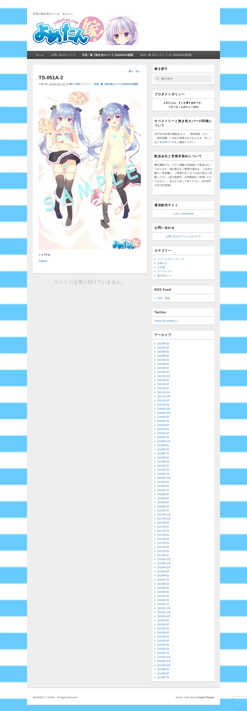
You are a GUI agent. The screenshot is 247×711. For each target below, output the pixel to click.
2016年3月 (163, 596)
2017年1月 (163, 555)
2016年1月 (163, 604)
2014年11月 (164, 661)
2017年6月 (163, 534)
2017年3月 (163, 547)
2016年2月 (163, 600)
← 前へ (129, 71)
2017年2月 (163, 551)
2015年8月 (163, 624)
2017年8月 (163, 526)
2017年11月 (164, 514)
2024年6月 (163, 355)
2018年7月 (163, 490)
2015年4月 (163, 640)
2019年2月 (163, 469)
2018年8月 (163, 486)
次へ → (139, 71)
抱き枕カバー (164, 275)
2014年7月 (163, 677)
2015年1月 (163, 652)
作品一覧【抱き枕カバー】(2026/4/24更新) (108, 54)
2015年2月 (163, 648)
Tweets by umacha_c (166, 320)
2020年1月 (163, 437)
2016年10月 (164, 567)
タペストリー (164, 271)
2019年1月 (163, 473)
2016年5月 (163, 587)
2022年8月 (163, 380)
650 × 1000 (74, 84)
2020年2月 (163, 433)
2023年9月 (163, 363)
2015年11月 (164, 612)
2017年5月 (163, 539)
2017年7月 (163, 530)
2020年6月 (163, 425)
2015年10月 (164, 616)
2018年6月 (163, 494)
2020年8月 (163, 416)
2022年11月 (164, 376)
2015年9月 (163, 620)
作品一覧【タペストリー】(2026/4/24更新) (166, 54)
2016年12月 (164, 559)
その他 (161, 267)
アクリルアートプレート (171, 259)
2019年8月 (163, 449)
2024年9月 (163, 351)
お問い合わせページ (63, 54)
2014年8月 (163, 673)
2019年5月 (163, 457)
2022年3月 (163, 388)
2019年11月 (164, 441)
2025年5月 (163, 343)
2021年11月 (164, 392)
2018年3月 (163, 506)
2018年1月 (163, 510)
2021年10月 (164, 396)
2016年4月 (163, 592)
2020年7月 (163, 421)
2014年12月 (164, 656)
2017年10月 (164, 518)
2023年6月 (163, 368)
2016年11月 (164, 563)
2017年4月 (163, 543)
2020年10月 (164, 412)
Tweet (43, 260)
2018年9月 (163, 481)
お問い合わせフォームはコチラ (183, 236)
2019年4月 (163, 461)
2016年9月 (163, 571)
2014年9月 (163, 669)
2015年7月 (163, 628)
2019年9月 (163, 445)
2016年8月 (163, 575)
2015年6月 (163, 632)
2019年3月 (163, 465)
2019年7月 (163, 453)
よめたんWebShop (183, 213)
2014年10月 (164, 665)
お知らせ (162, 263)
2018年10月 (164, 477)
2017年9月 (163, 522)
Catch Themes (206, 697)
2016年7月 (163, 579)
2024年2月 (163, 359)
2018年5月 (163, 498)
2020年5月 (163, 429)
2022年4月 (163, 384)
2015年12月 (164, 608)
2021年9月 (163, 400)
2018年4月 (163, 502)
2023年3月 (163, 372)
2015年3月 (163, 644)
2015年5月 (163, 636)
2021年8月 (163, 404)
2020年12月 (164, 408)
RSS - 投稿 (163, 298)
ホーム (40, 54)
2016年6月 (163, 583)
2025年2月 (163, 347)
